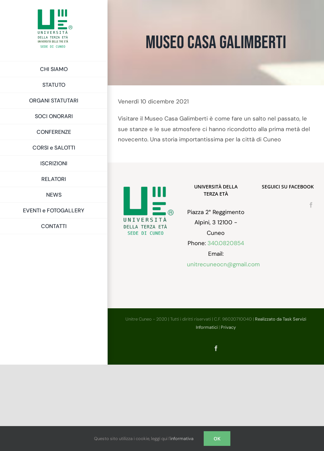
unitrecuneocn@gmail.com (223, 264)
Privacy (228, 327)
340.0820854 (225, 243)
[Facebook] (311, 205)
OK (217, 438)
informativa (181, 438)
